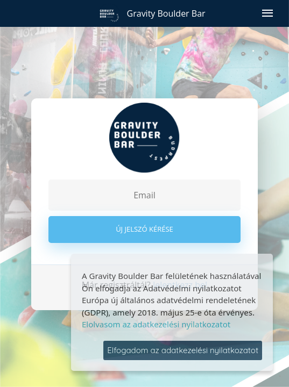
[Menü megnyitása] (267, 13)
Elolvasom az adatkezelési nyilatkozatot (156, 324)
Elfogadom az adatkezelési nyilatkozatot (182, 350)
